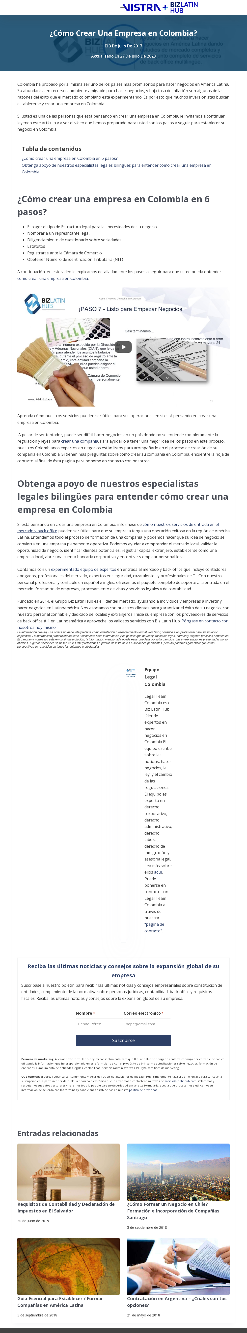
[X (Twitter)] (51, 1248)
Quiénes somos (50, 1171)
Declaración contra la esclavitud (41, 1324)
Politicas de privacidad (33, 1305)
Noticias (43, 1181)
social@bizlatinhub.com (180, 884)
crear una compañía (79, 441)
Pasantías (45, 1211)
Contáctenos (47, 1221)
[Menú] (232, 7)
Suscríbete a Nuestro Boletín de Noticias (48, 1315)
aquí (90, 715)
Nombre (85, 818)
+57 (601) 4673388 (178, 1187)
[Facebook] (26, 1248)
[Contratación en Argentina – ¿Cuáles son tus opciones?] (178, 1061)
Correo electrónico (144, 818)
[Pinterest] (77, 1274)
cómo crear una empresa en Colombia (52, 278)
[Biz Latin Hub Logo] (50, 7)
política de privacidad (143, 893)
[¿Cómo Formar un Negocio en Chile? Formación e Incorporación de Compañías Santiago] (178, 975)
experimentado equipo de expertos (83, 569)
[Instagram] (103, 1248)
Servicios (44, 1161)
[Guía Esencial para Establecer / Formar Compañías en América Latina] (68, 1061)
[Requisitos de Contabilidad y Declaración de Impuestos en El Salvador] (68, 975)
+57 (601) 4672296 (178, 1194)
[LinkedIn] (77, 1248)
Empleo (43, 1201)
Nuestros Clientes (52, 1191)
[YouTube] (51, 1274)
